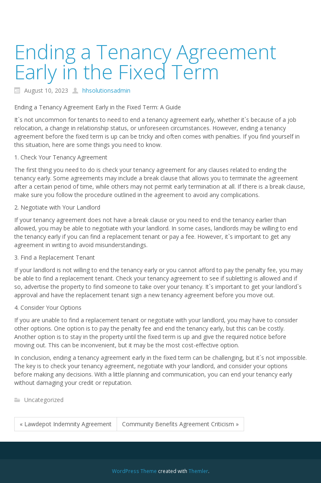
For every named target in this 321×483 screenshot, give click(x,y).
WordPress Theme (134, 471)
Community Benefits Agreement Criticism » (180, 424)
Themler (198, 471)
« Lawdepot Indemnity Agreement (66, 424)
